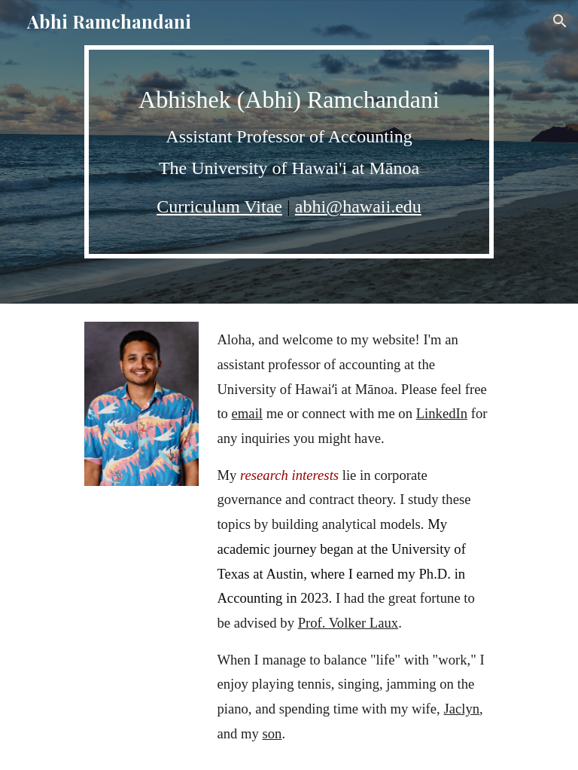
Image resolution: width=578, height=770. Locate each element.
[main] (288, 151)
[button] (560, 21)
